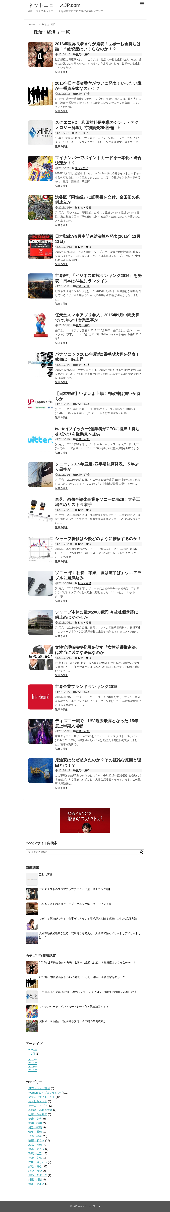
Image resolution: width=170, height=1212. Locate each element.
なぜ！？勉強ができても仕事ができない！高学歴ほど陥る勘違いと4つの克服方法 (88, 918)
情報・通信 (35, 1131)
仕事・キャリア (37, 1114)
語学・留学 (35, 1170)
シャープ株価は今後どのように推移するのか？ (98, 538)
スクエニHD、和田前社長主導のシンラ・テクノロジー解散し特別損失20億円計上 (88, 991)
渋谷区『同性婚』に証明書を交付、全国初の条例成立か (72, 1021)
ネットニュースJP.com (54, 5)
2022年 (32, 1050)
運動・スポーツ (37, 1175)
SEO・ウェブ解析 (39, 1088)
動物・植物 (35, 1123)
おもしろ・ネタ (37, 1101)
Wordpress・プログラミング (45, 1092)
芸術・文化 (35, 1157)
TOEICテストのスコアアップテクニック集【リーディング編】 (76, 903)
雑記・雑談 (35, 1179)
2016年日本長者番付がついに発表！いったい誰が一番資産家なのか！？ (82, 977)
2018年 (32, 1063)
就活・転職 (35, 1127)
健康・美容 (35, 1118)
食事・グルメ (36, 1183)
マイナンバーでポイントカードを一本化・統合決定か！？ (74, 1006)
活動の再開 (45, 874)
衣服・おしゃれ (37, 1162)
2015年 (32, 1070)
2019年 (32, 1059)
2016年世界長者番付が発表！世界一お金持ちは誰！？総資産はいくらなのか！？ (87, 962)
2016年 (32, 1066)
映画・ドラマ (36, 1140)
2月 (33, 1053)
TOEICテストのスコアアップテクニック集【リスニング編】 (75, 889)
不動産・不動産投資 (40, 1110)
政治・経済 (83, 54)
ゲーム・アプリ (37, 1105)
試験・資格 (35, 1166)
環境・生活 (35, 1153)
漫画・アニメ (36, 1149)
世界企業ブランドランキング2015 (86, 686)
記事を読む (61, 72)
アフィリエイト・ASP (41, 1097)
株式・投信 (35, 1144)
